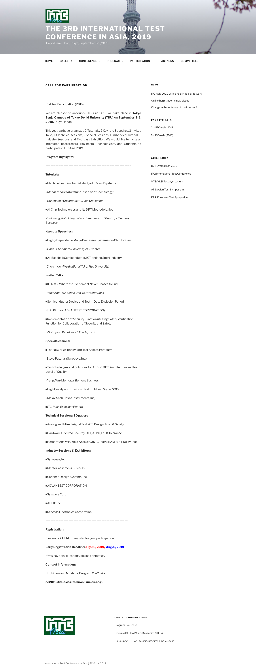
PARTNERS (167, 60)
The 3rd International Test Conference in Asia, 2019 (105, 33)
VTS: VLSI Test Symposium (167, 181)
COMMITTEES (189, 60)
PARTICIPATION (141, 60)
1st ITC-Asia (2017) (162, 135)
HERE (66, 538)
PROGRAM (115, 60)
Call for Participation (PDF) (64, 104)
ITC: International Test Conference (171, 173)
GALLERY (66, 60)
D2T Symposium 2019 (164, 165)
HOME (49, 60)
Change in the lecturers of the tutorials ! (174, 107)
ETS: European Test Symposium (170, 197)
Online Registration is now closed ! (170, 100)
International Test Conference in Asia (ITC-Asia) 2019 (75, 663)
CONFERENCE (90, 60)
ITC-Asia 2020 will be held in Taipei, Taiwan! (176, 93)
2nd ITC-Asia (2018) (162, 127)
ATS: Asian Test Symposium (167, 189)
